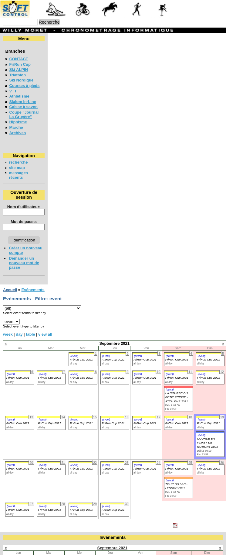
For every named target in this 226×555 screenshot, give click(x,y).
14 (61, 541)
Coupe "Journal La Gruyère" (35, 112)
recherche (18, 157)
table (30, 306)
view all (45, 306)
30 (122, 552)
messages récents (26, 168)
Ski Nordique (21, 80)
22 (92, 546)
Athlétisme (19, 96)
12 (220, 535)
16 (122, 541)
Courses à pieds (24, 85)
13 (30, 541)
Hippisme (18, 117)
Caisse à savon (23, 107)
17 (153, 541)
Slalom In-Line (22, 101)
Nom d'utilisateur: (53, 193)
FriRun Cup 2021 (81, 332)
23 (122, 546)
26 (220, 546)
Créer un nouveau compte (33, 234)
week (8, 306)
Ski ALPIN (18, 69)
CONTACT (18, 59)
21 (61, 546)
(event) (74, 328)
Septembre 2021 (112, 520)
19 (220, 541)
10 (153, 535)
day (19, 306)
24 (153, 546)
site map (17, 163)
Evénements (32, 262)
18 (188, 541)
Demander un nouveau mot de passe (43, 240)
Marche (16, 123)
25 (188, 546)
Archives (17, 128)
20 (30, 546)
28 (61, 552)
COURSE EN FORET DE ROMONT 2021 (207, 415)
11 (188, 535)
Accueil (10, 262)
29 (92, 552)
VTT (12, 91)
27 (30, 552)
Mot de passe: (53, 207)
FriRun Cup (20, 64)
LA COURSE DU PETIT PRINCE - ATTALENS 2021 (176, 369)
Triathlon (17, 75)
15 (92, 541)
